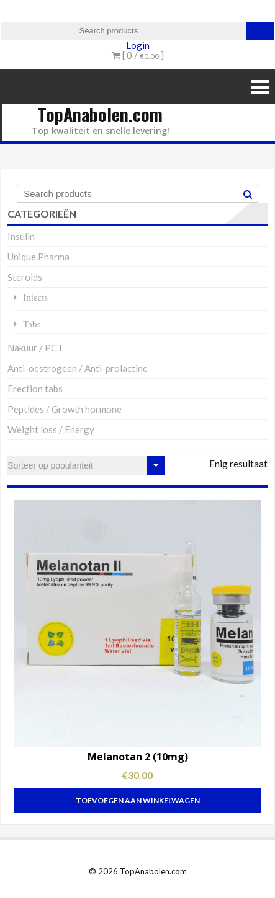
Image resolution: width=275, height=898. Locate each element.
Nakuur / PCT (35, 347)
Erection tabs (35, 388)
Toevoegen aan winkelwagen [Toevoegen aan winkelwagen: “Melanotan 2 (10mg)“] (138, 800)
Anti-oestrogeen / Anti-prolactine (77, 368)
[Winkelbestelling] (86, 465)
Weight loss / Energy (50, 429)
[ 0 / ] (138, 55)
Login (138, 45)
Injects (35, 297)
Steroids (24, 277)
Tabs (31, 323)
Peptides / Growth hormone (64, 409)
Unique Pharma (38, 256)
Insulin (21, 236)
